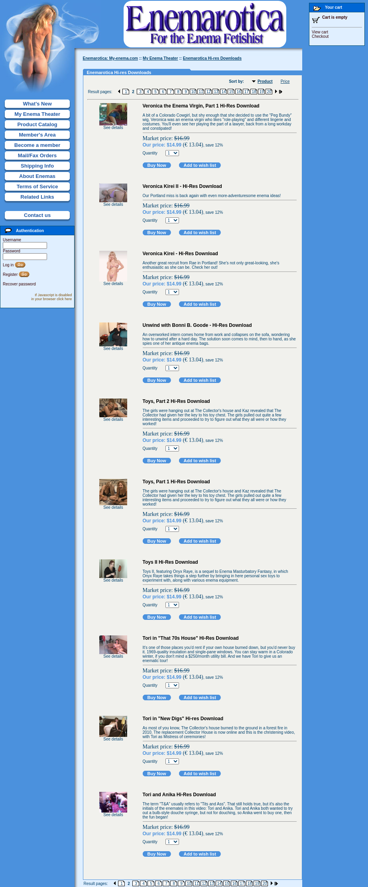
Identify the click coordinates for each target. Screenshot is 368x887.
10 (193, 92)
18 (254, 92)
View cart (320, 32)
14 (223, 92)
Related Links (37, 197)
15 (231, 92)
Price (285, 81)
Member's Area (37, 135)
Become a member (37, 145)
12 (208, 92)
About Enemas (37, 176)
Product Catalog (37, 124)
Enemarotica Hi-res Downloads (212, 58)
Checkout (320, 36)
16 (238, 92)
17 (246, 92)
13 (216, 92)
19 (261, 92)
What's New (37, 104)
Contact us (37, 215)
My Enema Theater (37, 114)
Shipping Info (37, 166)
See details (113, 127)
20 (269, 92)
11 (201, 92)
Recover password (19, 284)
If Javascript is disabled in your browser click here (51, 297)
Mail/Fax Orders (37, 155)
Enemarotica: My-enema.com (110, 58)
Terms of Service (37, 187)
